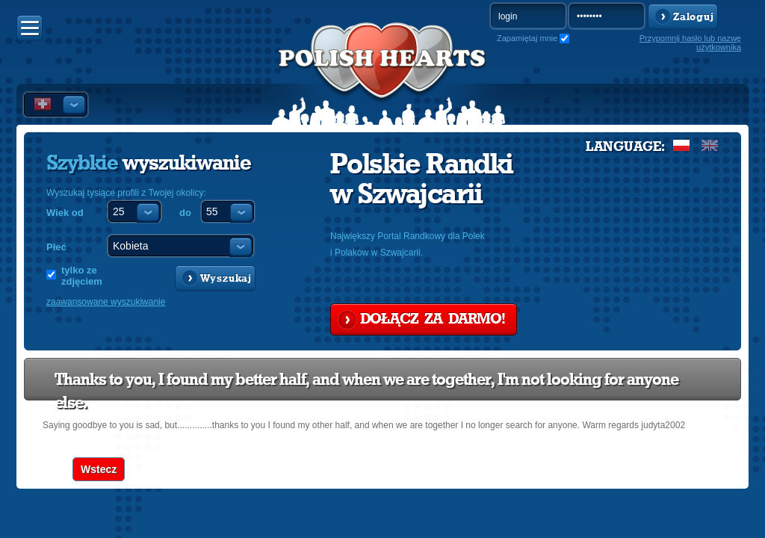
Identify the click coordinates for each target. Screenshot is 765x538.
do (185, 212)
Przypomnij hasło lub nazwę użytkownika (690, 43)
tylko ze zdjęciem (81, 276)
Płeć (56, 247)
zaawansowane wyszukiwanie (105, 302)
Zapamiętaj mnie (527, 38)
